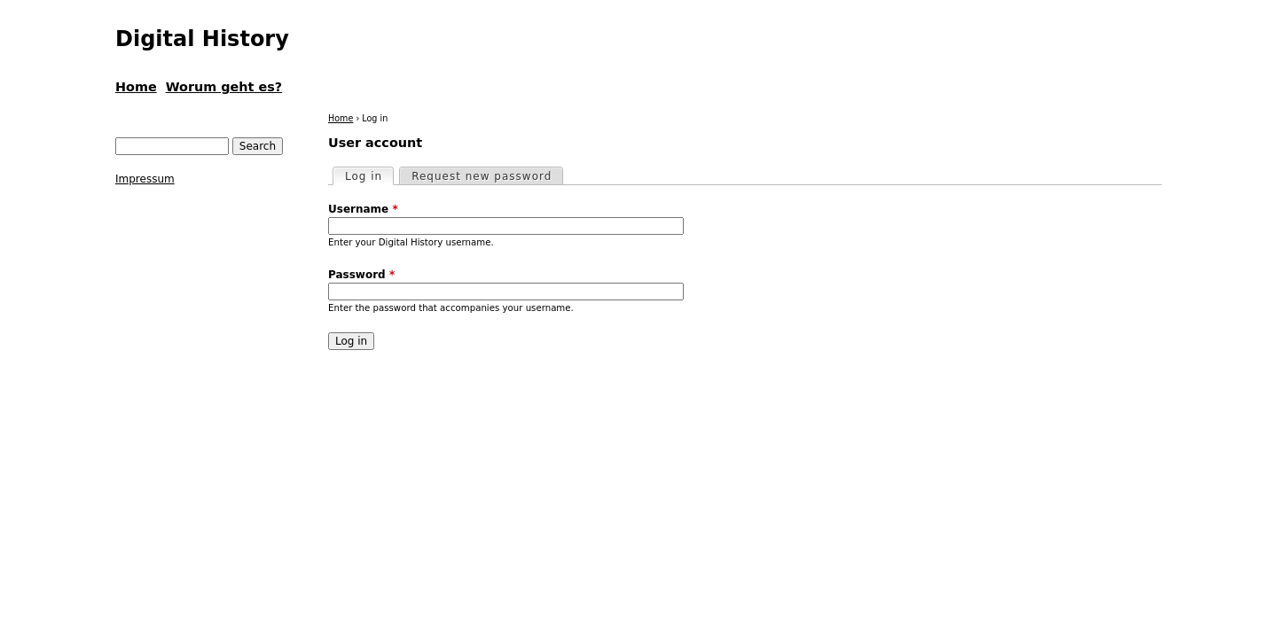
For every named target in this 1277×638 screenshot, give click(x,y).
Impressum (145, 179)
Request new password (481, 176)
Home (340, 118)
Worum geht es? (224, 87)
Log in (369, 175)
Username (363, 209)
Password (361, 274)
